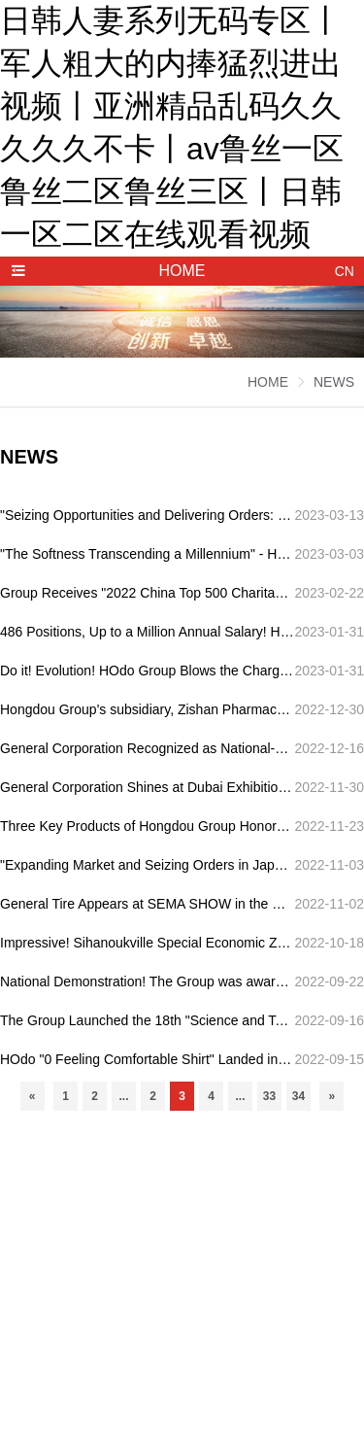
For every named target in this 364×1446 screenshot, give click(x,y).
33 (269, 1096)
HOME (268, 382)
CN (344, 271)
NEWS (334, 382)
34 (298, 1096)
